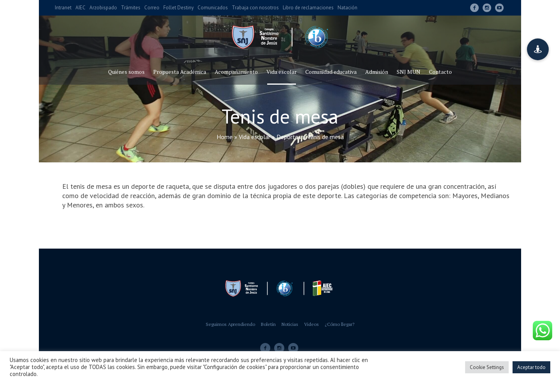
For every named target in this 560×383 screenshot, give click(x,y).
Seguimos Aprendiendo (230, 324)
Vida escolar (254, 137)
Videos (311, 324)
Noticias (290, 324)
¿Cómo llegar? (339, 324)
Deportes (288, 137)
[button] (538, 49)
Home (225, 137)
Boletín (268, 324)
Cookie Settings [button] (487, 367)
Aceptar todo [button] (531, 367)
